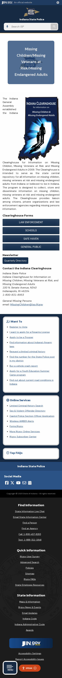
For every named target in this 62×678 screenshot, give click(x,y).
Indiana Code (30, 618)
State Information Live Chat (30, 511)
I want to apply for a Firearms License (30, 332)
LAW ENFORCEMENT (31, 222)
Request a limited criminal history (27, 351)
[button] (58, 2)
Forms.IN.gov (16, 426)
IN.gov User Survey (30, 556)
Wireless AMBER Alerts (22, 421)
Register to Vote (18, 327)
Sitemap (29, 573)
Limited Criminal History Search (26, 405)
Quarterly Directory (15, 260)
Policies (30, 567)
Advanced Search (29, 562)
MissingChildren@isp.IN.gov (26, 304)
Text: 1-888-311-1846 (29, 539)
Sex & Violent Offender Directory (27, 410)
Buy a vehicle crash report (24, 365)
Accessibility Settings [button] (29, 653)
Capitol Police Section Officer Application (32, 416)
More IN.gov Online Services (25, 431)
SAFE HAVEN (31, 238)
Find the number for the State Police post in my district (32, 358)
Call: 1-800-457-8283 (30, 534)
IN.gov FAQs (30, 579)
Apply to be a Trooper (21, 337)
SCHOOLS (31, 230)
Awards (30, 630)
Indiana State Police (31, 19)
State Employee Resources (29, 584)
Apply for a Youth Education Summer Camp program (29, 373)
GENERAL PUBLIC (31, 246)
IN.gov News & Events (29, 607)
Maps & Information (29, 601)
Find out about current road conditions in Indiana (32, 382)
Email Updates (29, 613)
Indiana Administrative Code (30, 624)
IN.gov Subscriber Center (23, 436)
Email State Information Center (29, 517)
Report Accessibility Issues (29, 659)
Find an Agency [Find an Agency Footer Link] (30, 528)
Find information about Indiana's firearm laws (31, 344)
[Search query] (30, 26)
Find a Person (30, 522)
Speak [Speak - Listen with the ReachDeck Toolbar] (29, 668)
